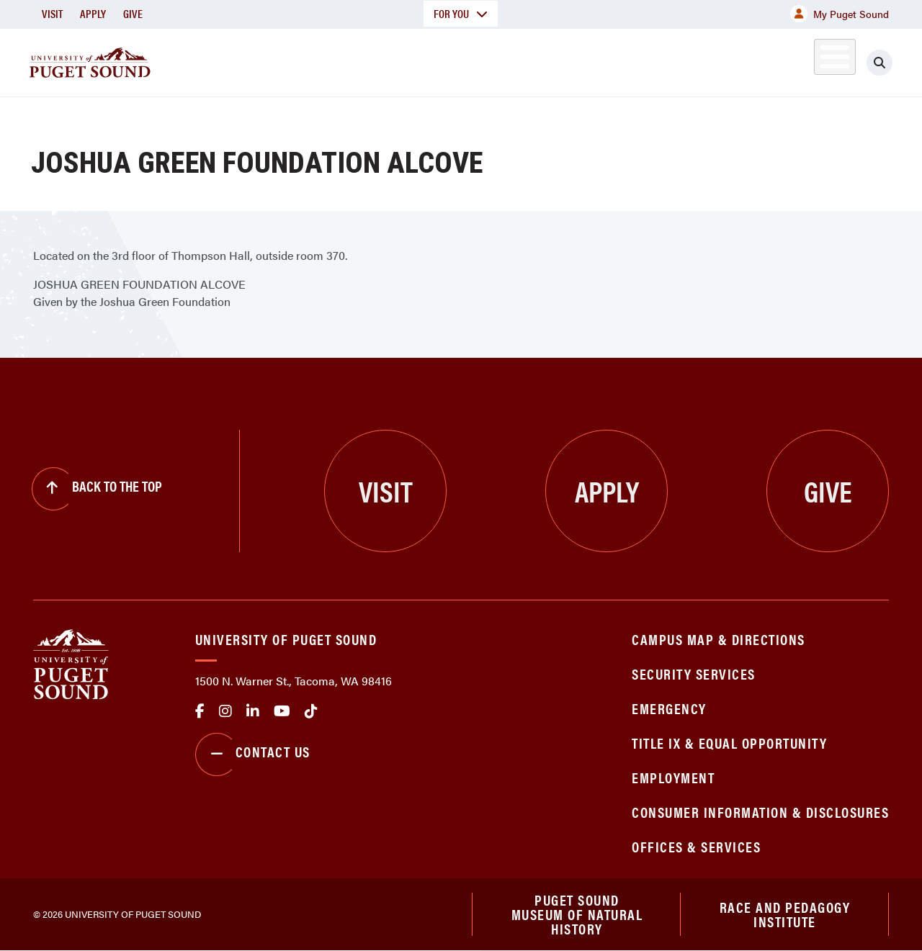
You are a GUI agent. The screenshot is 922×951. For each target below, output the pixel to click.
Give (133, 13)
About (294, 60)
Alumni (799, 60)
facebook (200, 711)
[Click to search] (879, 63)
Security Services (694, 673)
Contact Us (252, 754)
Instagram (225, 711)
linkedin (252, 711)
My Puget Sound (839, 13)
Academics (390, 60)
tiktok (311, 711)
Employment (673, 777)
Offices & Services (696, 846)
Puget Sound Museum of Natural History (577, 914)
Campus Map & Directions (718, 638)
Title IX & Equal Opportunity (729, 742)
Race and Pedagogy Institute (785, 914)
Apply (93, 13)
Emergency (669, 708)
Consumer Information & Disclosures (760, 811)
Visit (52, 13)
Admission (498, 60)
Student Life (612, 60)
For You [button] (461, 13)
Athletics (722, 60)
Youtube (282, 711)
